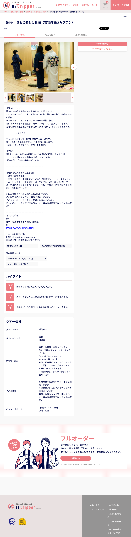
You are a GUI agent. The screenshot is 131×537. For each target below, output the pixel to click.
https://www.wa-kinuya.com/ (20, 227)
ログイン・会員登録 (121, 5)
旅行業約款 (114, 505)
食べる (94, 5)
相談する (76, 458)
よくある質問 (97, 509)
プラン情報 (19, 34)
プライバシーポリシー (114, 523)
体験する (85, 5)
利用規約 (113, 509)
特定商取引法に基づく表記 (114, 531)
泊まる (76, 5)
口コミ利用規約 (114, 515)
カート (105, 4)
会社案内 (95, 505)
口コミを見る (81, 34)
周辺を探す (50, 34)
